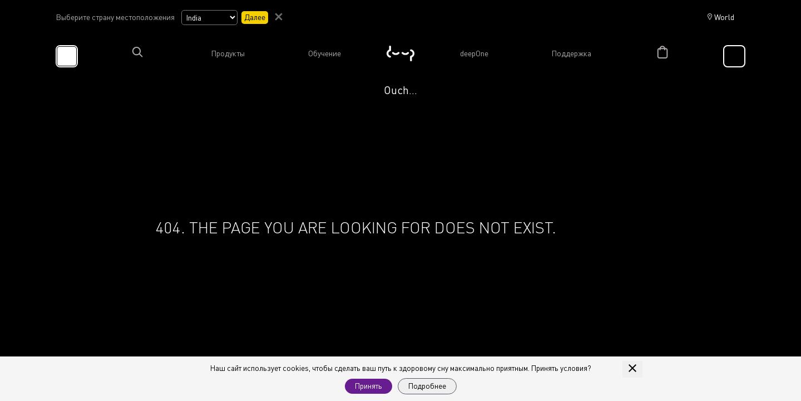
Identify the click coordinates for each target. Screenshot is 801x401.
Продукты (228, 53)
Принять (368, 386)
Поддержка (571, 53)
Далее (254, 17)
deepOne (474, 53)
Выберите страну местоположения (115, 17)
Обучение (324, 53)
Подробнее (427, 386)
